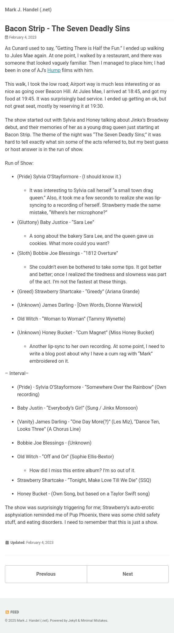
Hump (53, 70)
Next (128, 574)
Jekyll (72, 621)
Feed (12, 612)
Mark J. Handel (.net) (28, 10)
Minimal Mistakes (94, 621)
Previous (46, 574)
